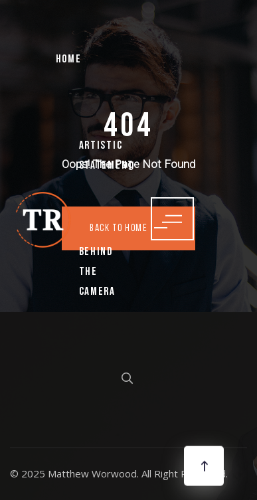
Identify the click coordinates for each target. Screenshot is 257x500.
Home (69, 59)
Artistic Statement (106, 155)
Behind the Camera (97, 271)
